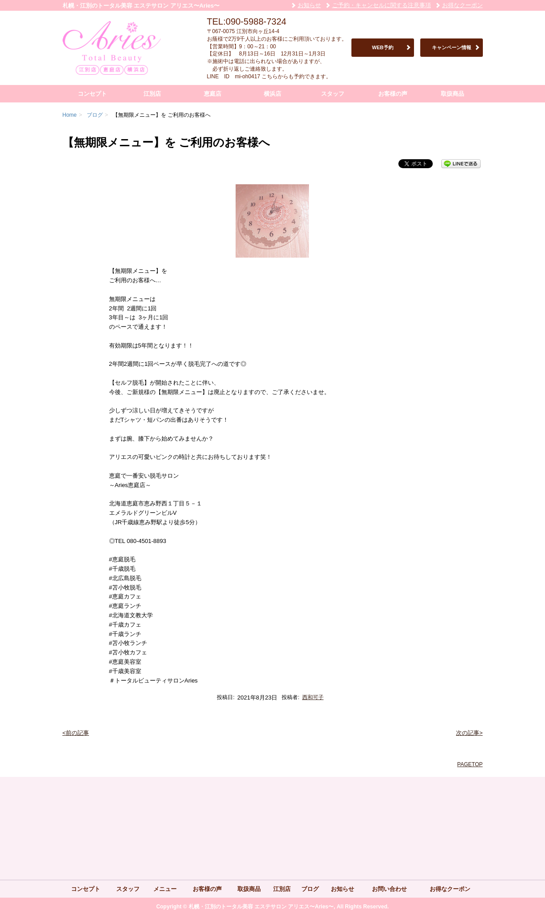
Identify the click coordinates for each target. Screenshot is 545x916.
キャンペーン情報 (451, 47)
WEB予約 (382, 47)
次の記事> (469, 732)
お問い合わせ (389, 889)
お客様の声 (392, 93)
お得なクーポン (462, 5)
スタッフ (332, 93)
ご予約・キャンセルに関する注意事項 (381, 5)
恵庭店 (212, 93)
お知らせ (309, 5)
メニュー (165, 889)
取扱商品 (452, 93)
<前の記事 (76, 732)
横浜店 (272, 93)
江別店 (152, 93)
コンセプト (92, 93)
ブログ (310, 889)
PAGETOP (470, 764)
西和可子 (313, 697)
